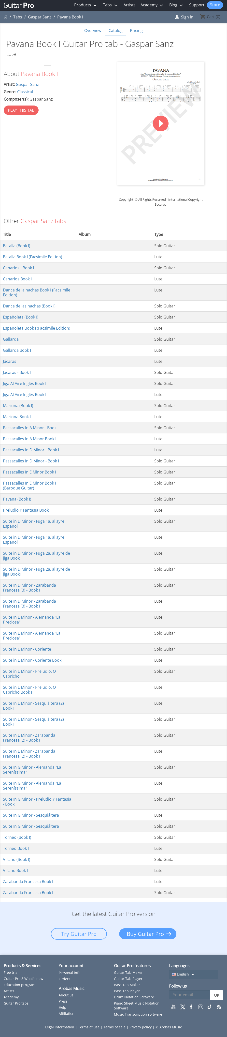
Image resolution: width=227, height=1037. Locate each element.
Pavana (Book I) (17, 499)
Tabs (111, 5)
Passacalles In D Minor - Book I (31, 450)
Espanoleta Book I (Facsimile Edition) (36, 328)
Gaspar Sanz (27, 84)
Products (86, 5)
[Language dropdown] (193, 974)
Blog (176, 5)
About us (66, 995)
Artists (130, 5)
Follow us (178, 986)
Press (63, 1001)
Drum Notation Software (134, 997)
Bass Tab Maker (127, 984)
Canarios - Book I (18, 268)
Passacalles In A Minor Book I (29, 439)
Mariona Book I (17, 416)
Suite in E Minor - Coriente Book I (33, 660)
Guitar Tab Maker (128, 972)
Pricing (136, 30)
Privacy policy (141, 1027)
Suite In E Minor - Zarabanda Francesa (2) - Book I (29, 737)
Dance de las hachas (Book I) (29, 306)
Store (215, 4)
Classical (25, 91)
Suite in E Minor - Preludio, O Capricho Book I (29, 690)
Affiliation (66, 1013)
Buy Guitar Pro (145, 933)
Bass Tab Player (127, 991)
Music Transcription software (138, 1014)
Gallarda (11, 339)
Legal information (60, 1027)
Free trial (11, 972)
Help (62, 1007)
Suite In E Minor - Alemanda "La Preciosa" (31, 619)
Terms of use (89, 1027)
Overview (92, 30)
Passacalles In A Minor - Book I (30, 427)
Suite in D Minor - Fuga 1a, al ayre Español (33, 523)
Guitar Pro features (132, 965)
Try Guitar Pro (79, 933)
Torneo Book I (16, 848)
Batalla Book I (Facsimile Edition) (32, 256)
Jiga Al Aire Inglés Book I (24, 383)
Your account (71, 965)
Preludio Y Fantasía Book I (27, 510)
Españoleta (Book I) (20, 317)
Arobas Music (71, 988)
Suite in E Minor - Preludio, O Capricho (29, 674)
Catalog (116, 30)
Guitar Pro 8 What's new (23, 978)
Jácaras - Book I (17, 372)
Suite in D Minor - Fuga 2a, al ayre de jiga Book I (36, 555)
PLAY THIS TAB (21, 110)
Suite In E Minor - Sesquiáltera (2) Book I (33, 706)
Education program (19, 984)
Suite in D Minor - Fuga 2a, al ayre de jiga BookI (36, 571)
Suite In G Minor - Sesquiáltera (31, 815)
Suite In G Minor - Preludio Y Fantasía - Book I (37, 801)
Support (196, 5)
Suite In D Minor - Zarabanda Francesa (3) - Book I (29, 587)
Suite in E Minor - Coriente (27, 649)
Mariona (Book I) (18, 405)
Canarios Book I (17, 279)
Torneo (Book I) (17, 837)
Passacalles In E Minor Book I (29, 472)
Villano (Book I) (16, 859)
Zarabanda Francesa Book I (28, 881)
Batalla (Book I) (16, 245)
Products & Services (22, 965)
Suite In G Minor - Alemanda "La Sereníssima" (32, 769)
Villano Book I (15, 870)
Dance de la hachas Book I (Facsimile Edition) (36, 292)
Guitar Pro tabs (16, 1003)
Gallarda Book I (17, 350)
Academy (152, 5)
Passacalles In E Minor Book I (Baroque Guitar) (29, 485)
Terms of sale (115, 1027)
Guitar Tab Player (128, 978)
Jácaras (9, 361)
